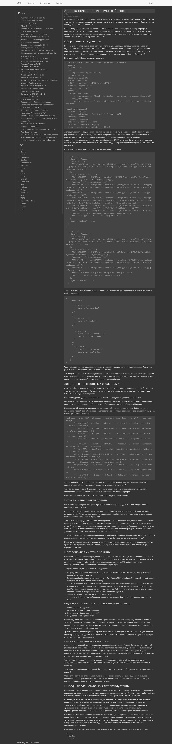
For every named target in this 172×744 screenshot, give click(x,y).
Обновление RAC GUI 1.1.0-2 (33, 94)
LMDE (23, 174)
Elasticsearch (26, 163)
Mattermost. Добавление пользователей (37, 105)
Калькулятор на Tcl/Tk (30, 91)
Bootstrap (36, 743)
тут (124, 679)
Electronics (25, 165)
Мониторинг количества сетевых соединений (39, 135)
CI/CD (23, 155)
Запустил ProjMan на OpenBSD (34, 34)
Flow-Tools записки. (29, 132)
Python (23, 190)
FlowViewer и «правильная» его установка (38, 129)
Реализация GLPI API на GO (32, 75)
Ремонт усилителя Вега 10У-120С (35, 37)
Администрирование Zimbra (32, 88)
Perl (22, 184)
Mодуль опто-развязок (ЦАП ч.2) (34, 61)
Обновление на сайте (30, 67)
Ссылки (59, 3)
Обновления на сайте (30, 107)
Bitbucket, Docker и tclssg (31, 83)
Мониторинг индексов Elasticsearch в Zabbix (39, 80)
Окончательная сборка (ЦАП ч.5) (34, 45)
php (22, 209)
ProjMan (24, 187)
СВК (19, 3)
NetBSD (24, 179)
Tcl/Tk (23, 198)
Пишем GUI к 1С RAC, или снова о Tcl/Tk (38, 116)
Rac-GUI (24, 193)
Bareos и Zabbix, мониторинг (32, 124)
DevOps (72, 736)
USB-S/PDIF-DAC (28, 201)
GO (22, 171)
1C (22, 149)
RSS (151, 3)
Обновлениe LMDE (29, 23)
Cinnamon (25, 157)
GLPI (23, 168)
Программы (45, 3)
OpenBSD (25, 182)
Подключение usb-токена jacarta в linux (37, 29)
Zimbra (71, 739)
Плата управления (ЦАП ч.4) (33, 48)
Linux (23, 176)
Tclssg (27, 743)
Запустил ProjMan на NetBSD (33, 18)
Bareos (23, 152)
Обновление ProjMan (29, 31)
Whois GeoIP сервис (29, 26)
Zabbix (23, 203)
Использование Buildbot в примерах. (36, 102)
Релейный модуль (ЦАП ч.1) (32, 64)
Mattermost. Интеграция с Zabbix (34, 110)
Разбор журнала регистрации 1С (34, 69)
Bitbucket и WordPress (30, 126)
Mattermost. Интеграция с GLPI (34, 113)
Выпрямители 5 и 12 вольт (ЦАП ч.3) (36, 58)
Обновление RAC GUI (30, 97)
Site (22, 195)
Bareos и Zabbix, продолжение (33, 86)
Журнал (31, 3)
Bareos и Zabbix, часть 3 (31, 78)
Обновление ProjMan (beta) (32, 20)
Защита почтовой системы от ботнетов (37, 50)
